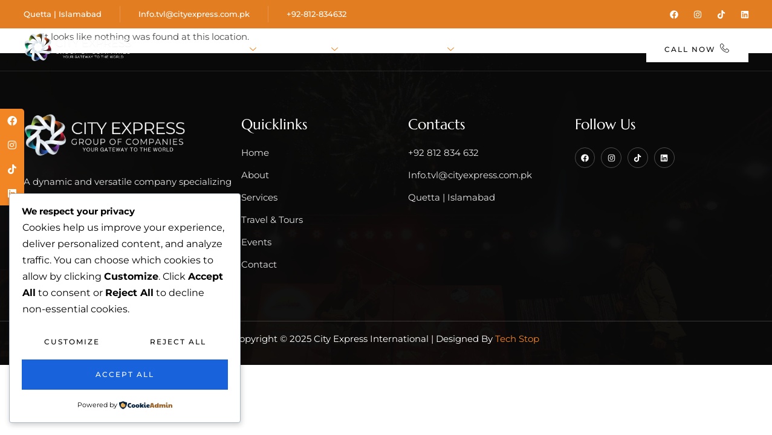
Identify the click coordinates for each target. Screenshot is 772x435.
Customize (72, 341)
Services (309, 50)
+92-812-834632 (316, 14)
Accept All (125, 374)
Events (494, 49)
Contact (604, 49)
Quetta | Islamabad (63, 14)
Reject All (178, 341)
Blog (547, 49)
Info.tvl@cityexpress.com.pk (194, 14)
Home (175, 49)
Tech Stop (517, 338)
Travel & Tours (407, 50)
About (234, 50)
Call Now (697, 49)
